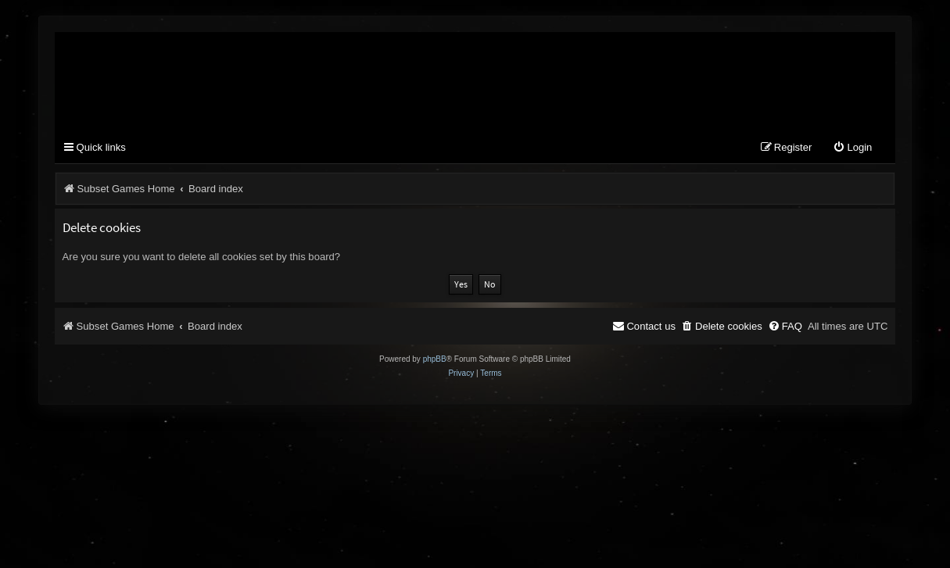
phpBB (434, 359)
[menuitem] (852, 148)
